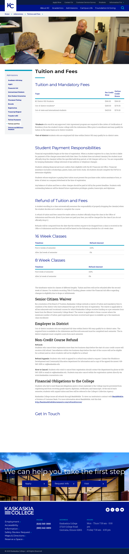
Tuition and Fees (34, 14)
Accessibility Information (12, 527)
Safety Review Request (18, 532)
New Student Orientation (17, 96)
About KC (45, 8)
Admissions (72, 8)
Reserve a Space (14, 539)
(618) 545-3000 (44, 523)
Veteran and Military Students (15, 128)
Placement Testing (14, 100)
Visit (94, 483)
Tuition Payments (14, 120)
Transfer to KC (13, 116)
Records (11, 104)
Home (8, 14)
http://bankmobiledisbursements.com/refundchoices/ (58, 402)
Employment (13, 521)
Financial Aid (13, 88)
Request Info (64, 483)
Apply (10, 84)
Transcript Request (14, 112)
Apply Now (57, 2)
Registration (12, 108)
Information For (117, 2)
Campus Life (86, 8)
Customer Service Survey (86, 2)
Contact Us (68, 2)
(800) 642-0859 (44, 528)
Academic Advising (15, 80)
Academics (57, 8)
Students (102, 2)
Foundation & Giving (105, 8)
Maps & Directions (15, 535)
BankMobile (117, 396)
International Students (16, 92)
